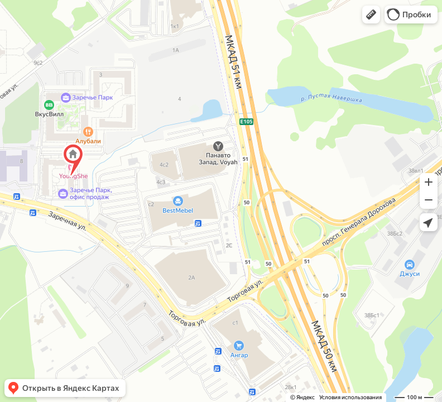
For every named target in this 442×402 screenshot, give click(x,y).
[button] (371, 14)
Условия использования (350, 397)
